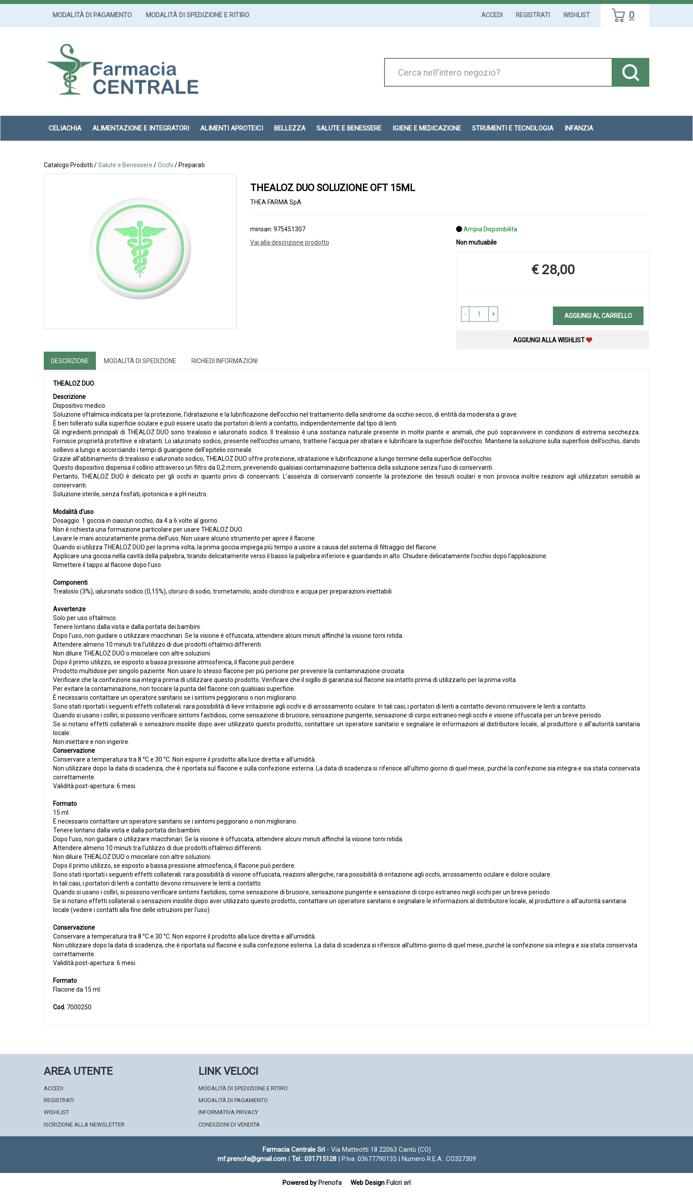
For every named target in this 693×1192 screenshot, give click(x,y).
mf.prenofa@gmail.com (251, 1159)
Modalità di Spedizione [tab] (140, 360)
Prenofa (330, 1183)
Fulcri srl (398, 1183)
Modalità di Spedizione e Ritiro (197, 15)
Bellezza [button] (289, 128)
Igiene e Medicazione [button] (426, 128)
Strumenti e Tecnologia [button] (512, 128)
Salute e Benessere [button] (348, 128)
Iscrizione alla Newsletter (84, 1124)
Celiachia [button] (65, 128)
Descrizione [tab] (70, 360)
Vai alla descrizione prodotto (289, 242)
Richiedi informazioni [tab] (224, 360)
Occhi (165, 165)
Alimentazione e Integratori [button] (140, 128)
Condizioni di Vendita (229, 1124)
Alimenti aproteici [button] (231, 128)
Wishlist (576, 15)
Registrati (533, 15)
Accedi (492, 15)
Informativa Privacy (228, 1112)
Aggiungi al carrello (598, 315)
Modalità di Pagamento (92, 15)
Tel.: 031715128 (314, 1159)
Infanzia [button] (578, 128)
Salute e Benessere (125, 165)
